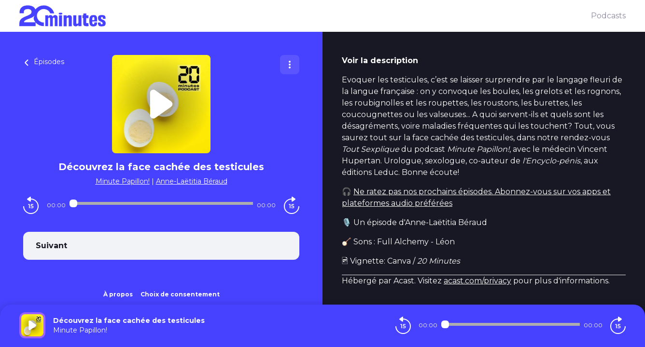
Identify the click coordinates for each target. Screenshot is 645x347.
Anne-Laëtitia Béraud (191, 181)
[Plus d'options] (289, 64)
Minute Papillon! (123, 181)
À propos (118, 294)
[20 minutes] (305, 15)
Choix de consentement (180, 294)
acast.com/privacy (477, 280)
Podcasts (608, 15)
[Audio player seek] (161, 203)
